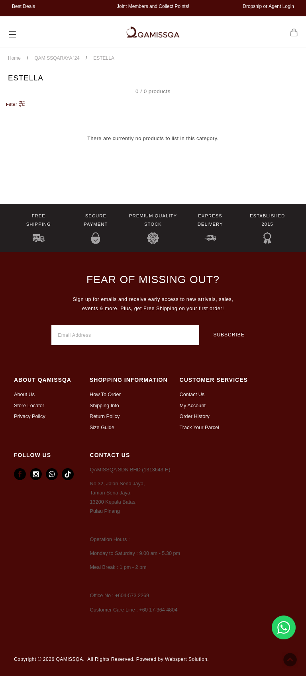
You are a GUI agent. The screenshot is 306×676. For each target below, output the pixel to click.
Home (14, 58)
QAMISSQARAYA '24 (57, 58)
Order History (195, 416)
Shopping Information (129, 380)
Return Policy (105, 416)
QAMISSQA (69, 659)
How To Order (105, 394)
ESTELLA (103, 58)
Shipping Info (104, 405)
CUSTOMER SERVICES (214, 380)
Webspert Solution (186, 659)
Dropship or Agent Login (268, 6)
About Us (24, 394)
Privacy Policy (29, 416)
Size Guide (102, 427)
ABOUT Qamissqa (42, 380)
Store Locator (29, 405)
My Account (193, 405)
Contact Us (192, 394)
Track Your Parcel (199, 427)
